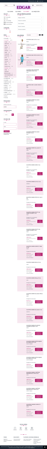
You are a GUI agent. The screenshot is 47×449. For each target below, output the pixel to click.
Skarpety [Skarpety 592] (6, 50)
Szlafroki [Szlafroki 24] (6, 68)
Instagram (32, 429)
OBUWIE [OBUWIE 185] (5, 92)
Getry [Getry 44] (6, 62)
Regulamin (5, 439)
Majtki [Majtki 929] (6, 52)
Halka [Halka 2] (6, 69)
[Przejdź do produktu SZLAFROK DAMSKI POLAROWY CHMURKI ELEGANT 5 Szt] (22, 326)
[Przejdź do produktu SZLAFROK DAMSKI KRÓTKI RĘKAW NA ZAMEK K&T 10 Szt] (22, 342)
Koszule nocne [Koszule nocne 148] (7, 66)
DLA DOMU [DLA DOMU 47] (6, 38)
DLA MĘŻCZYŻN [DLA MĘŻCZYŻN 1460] (7, 78)
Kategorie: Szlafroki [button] (21, 17)
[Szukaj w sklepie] (8, 5)
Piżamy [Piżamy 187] (6, 64)
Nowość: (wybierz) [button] (21, 26)
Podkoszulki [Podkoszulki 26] (7, 54)
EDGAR (23, 7)
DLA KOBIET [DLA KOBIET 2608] (6, 40)
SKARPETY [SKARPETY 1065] (6, 87)
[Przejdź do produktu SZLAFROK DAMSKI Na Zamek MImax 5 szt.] (22, 294)
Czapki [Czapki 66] (6, 41)
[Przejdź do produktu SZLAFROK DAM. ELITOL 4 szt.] (22, 44)
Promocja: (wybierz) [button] (21, 29)
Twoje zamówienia (17, 439)
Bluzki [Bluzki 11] (6, 45)
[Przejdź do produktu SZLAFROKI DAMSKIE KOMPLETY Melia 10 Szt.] (22, 405)
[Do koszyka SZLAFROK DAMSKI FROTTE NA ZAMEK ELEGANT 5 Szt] (40, 221)
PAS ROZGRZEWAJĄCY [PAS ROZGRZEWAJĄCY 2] (9, 74)
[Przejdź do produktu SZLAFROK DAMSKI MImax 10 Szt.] (22, 278)
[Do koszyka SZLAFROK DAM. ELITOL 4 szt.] (40, 48)
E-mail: (5, 122)
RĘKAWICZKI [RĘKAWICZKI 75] (6, 83)
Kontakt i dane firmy (37, 442)
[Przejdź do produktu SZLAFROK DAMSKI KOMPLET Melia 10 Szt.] (22, 246)
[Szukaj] (14, 5)
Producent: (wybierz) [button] (22, 20)
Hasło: (5, 126)
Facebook (15, 429)
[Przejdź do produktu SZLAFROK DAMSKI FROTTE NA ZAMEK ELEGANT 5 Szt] (22, 212)
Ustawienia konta (17, 440)
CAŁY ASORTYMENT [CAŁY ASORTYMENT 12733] (8, 94)
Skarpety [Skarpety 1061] (6, 85)
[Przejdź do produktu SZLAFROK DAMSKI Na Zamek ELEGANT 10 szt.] (22, 100)
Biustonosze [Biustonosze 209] (7, 55)
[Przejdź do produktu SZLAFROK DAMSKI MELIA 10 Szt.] (22, 262)
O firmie (34, 443)
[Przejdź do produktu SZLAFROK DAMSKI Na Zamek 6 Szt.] (22, 310)
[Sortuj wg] (32, 35)
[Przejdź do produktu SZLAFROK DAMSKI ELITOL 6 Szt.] (22, 182)
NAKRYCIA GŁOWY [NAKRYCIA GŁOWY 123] (7, 81)
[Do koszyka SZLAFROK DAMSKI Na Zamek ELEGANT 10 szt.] (40, 108)
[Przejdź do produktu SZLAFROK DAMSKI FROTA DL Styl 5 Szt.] (22, 197)
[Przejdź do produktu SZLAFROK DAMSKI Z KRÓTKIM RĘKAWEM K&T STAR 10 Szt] (22, 373)
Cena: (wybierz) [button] (21, 23)
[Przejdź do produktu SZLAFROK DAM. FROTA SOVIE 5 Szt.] (22, 60)
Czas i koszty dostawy (28, 439)
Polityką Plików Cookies (29, 446)
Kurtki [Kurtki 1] (6, 57)
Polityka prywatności (37, 439)
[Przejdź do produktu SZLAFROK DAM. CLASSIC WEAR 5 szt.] (22, 85)
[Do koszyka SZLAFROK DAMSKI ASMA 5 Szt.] (40, 173)
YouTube (26, 429)
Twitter (20, 429)
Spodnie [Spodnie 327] (6, 59)
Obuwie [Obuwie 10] (6, 76)
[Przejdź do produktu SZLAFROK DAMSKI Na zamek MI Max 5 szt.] (22, 148)
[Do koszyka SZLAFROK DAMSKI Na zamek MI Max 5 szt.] (40, 157)
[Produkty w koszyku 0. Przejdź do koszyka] (39, 5)
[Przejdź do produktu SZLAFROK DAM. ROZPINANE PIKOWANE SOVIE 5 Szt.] (22, 70)
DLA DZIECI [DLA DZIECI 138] (6, 80)
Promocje (6, 97)
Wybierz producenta (7, 104)
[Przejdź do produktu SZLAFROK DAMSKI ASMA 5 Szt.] (22, 165)
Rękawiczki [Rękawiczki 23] (7, 43)
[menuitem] (10, 11)
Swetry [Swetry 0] (6, 48)
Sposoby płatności (27, 440)
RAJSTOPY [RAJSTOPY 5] (6, 88)
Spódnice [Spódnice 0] (6, 61)
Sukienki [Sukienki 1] (6, 47)
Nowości (5, 95)
